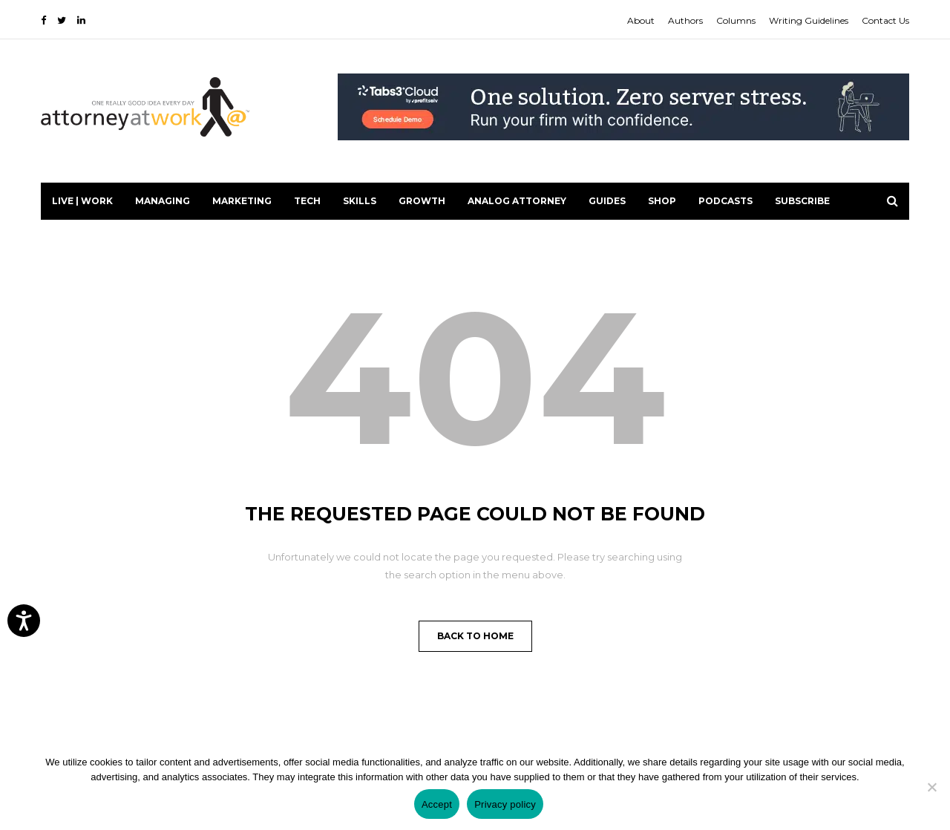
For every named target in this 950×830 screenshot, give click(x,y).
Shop (662, 200)
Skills (359, 200)
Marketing (242, 200)
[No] (931, 787)
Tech (307, 200)
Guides (607, 200)
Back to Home (475, 635)
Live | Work (82, 200)
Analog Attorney (517, 200)
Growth (422, 200)
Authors (685, 20)
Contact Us (885, 20)
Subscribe (802, 200)
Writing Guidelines (808, 20)
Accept (437, 804)
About (641, 20)
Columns (736, 20)
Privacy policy (505, 804)
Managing (162, 200)
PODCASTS (725, 200)
